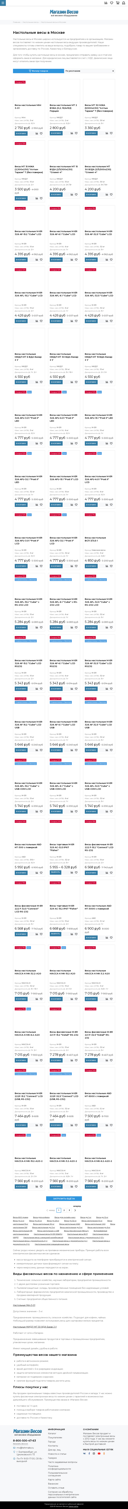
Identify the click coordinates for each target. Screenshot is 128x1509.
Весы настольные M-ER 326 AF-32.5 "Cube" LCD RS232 (98, 663)
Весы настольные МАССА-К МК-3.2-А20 (97, 972)
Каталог (52, 1433)
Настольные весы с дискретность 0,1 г (30, 1241)
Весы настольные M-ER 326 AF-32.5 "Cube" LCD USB (98, 724)
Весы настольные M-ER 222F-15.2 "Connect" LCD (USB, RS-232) (29, 1096)
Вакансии (53, 1483)
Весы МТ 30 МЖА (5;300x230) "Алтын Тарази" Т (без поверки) (99, 108)
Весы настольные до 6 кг (99, 1227)
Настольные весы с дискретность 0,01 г (86, 1237)
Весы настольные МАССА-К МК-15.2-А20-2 (29, 1159)
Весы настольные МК (22, 1231)
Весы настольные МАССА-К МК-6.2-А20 (27, 1033)
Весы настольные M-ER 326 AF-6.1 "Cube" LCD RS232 (63, 663)
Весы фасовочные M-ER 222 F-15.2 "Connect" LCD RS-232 (99, 847)
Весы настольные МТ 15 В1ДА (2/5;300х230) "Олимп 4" (64, 169)
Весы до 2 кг (18, 1221)
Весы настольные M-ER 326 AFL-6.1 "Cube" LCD (63, 294)
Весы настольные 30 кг (43, 1224)
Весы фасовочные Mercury (76, 1231)
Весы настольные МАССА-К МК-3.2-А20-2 (63, 1159)
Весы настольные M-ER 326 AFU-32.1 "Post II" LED (28, 479)
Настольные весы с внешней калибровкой (43, 1237)
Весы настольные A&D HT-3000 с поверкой (98, 907)
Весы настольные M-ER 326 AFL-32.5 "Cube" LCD (99, 294)
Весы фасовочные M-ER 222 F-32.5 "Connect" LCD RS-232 (29, 908)
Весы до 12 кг (102, 1217)
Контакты (53, 1445)
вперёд (77, 1208)
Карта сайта (54, 1479)
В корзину (21, 133)
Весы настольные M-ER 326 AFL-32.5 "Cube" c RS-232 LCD (98, 602)
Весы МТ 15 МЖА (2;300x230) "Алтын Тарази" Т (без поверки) (29, 169)
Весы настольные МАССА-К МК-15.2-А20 (62, 972)
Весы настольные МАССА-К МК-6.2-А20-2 (98, 1159)
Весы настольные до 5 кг (71, 1227)
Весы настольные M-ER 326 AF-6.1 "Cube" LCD (63, 233)
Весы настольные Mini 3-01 (28, 106)
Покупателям (55, 1437)
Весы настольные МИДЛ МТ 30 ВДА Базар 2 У (64, 357)
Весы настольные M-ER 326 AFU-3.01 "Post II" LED (28, 418)
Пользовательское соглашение (57, 1474)
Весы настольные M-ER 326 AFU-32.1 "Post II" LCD (63, 540)
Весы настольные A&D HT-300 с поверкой (28, 846)
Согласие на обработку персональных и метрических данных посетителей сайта (63, 1494)
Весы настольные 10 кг (92, 1221)
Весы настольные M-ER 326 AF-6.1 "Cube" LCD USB (63, 724)
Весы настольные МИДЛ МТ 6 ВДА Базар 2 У (28, 357)
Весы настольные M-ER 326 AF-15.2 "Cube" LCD (28, 233)
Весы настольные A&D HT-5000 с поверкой (98, 1095)
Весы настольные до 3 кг (43, 1227)
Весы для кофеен (41, 1217)
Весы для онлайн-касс (65, 1217)
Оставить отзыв (56, 1488)
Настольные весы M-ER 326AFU (48, 1234)
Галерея (52, 1458)
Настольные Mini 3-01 (24, 1305)
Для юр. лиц (54, 1450)
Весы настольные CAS (95, 1224)
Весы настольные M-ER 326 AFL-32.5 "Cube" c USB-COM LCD (98, 786)
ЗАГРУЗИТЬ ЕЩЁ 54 (64, 1198)
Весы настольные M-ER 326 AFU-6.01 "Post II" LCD (98, 479)
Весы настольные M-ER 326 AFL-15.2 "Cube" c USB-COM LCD (28, 786)
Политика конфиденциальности (59, 1467)
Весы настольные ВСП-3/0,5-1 (95, 539)
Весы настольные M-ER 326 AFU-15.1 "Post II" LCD (64, 478)
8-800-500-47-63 (24, 1440)
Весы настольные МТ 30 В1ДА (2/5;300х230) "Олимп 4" (98, 169)
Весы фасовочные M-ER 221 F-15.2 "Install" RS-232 (64, 1033)
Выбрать (55, 872)
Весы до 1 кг (85, 1217)
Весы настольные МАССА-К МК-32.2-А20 (28, 972)
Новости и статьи (57, 1454)
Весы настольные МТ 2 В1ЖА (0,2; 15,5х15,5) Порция (63, 108)
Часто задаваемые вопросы (62, 1462)
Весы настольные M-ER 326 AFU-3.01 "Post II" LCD (28, 540)
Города (51, 1441)
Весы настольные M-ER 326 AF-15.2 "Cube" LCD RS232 (28, 663)
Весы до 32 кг (70, 1221)
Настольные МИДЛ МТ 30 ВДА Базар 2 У (35, 1327)
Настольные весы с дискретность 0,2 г (70, 1241)
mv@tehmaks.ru (25, 1447)
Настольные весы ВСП (77, 1234)
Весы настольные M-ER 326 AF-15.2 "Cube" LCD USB (28, 724)
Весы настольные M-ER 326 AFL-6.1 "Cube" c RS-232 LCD (64, 602)
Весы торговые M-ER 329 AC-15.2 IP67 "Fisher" (64, 907)
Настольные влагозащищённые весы (52, 1244)
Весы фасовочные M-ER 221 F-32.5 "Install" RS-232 (99, 1035)
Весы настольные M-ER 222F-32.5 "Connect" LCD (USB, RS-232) (64, 1096)
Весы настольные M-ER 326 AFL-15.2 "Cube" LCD (29, 294)
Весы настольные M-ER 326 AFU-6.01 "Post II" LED (63, 418)
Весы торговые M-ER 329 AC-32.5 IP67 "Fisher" (62, 847)
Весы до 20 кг (35, 1221)
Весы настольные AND (69, 1224)
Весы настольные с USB (48, 1231)
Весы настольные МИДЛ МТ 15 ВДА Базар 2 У (98, 357)
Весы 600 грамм (20, 1217)
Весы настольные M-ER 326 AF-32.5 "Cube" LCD (98, 233)
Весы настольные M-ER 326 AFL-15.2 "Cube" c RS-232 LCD (28, 602)
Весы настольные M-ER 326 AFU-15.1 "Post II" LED (99, 416)
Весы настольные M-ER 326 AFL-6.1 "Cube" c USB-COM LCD (63, 786)
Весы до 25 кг (53, 1221)
